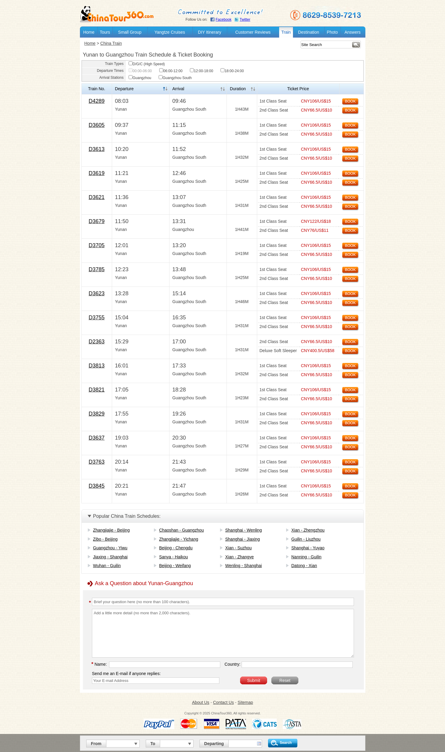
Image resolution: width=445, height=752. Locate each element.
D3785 (97, 269)
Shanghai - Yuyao (308, 547)
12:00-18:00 (201, 71)
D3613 (97, 149)
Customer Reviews (252, 32)
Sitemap (245, 702)
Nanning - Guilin (306, 556)
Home (88, 32)
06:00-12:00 (170, 71)
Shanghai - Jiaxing (242, 539)
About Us (200, 702)
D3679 (97, 221)
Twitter (245, 19)
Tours (105, 32)
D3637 (97, 438)
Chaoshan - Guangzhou (181, 530)
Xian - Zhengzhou (308, 530)
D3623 (97, 293)
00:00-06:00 (140, 71)
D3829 (97, 414)
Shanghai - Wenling (243, 530)
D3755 (97, 318)
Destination (308, 32)
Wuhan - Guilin (107, 565)
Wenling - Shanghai (243, 565)
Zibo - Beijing (105, 539)
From (96, 743)
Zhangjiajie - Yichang (178, 539)
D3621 (97, 197)
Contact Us (223, 702)
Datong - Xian (304, 565)
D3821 (97, 390)
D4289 (97, 101)
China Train (111, 43)
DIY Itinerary (209, 32)
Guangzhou (140, 78)
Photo (332, 32)
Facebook (224, 19)
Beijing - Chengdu (176, 547)
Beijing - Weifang (175, 565)
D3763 (97, 462)
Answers (352, 32)
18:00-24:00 (232, 71)
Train (286, 32)
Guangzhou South (175, 78)
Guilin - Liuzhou (306, 539)
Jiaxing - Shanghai (110, 556)
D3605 (97, 125)
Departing (214, 743)
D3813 (97, 366)
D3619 (97, 173)
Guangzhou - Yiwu (110, 547)
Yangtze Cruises (169, 32)
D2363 (97, 342)
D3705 (97, 245)
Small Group (130, 32)
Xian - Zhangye (239, 556)
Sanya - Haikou (173, 556)
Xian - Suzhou (238, 547)
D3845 (97, 486)
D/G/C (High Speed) (147, 64)
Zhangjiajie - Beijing (111, 530)
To (153, 743)
